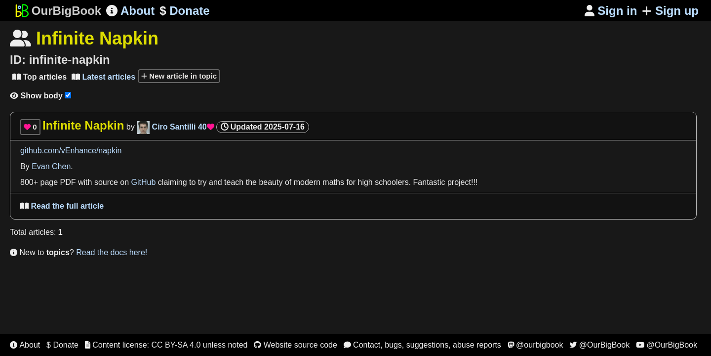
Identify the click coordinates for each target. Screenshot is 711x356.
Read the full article (62, 206)
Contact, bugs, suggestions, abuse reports (422, 345)
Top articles (39, 77)
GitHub (143, 182)
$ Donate (62, 345)
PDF (68, 182)
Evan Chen (51, 166)
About (130, 10)
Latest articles (103, 77)
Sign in (611, 10)
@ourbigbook (535, 345)
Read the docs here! (111, 252)
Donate (184, 11)
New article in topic (179, 76)
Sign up (670, 10)
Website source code (295, 345)
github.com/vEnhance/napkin (70, 150)
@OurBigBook (599, 345)
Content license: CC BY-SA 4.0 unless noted (166, 345)
